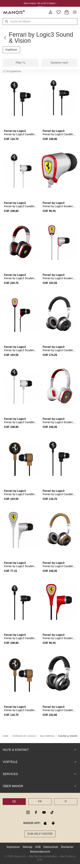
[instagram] (28, 812)
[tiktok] (52, 812)
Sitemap (27, 846)
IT (66, 801)
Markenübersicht (40, 851)
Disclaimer (67, 846)
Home (5, 735)
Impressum (13, 846)
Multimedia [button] (47, 735)
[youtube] (44, 812)
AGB (38, 846)
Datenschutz (50, 846)
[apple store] (45, 823)
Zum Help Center (40, 833)
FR (40, 801)
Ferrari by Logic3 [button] (24, 735)
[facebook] (36, 812)
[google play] (53, 823)
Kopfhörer (11, 49)
